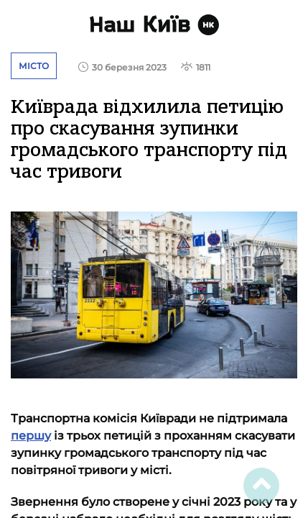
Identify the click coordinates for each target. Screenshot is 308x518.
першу (31, 435)
